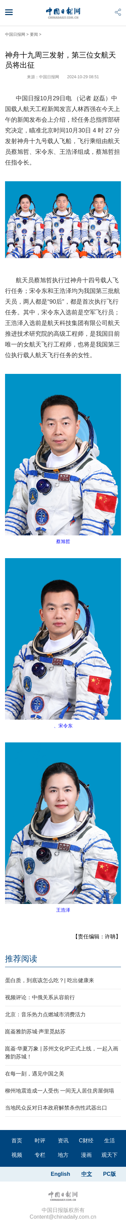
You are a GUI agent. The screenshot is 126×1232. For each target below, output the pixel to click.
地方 (63, 1155)
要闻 (34, 34)
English (60, 1174)
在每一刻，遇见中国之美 (34, 1073)
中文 (86, 1174)
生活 (109, 1140)
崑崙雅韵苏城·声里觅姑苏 (35, 1031)
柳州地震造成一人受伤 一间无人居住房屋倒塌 (59, 1091)
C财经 (86, 1140)
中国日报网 (15, 34)
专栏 (40, 1155)
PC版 (109, 1174)
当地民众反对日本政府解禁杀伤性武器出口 (56, 1108)
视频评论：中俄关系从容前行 (40, 997)
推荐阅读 (21, 958)
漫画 (86, 1155)
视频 (16, 1155)
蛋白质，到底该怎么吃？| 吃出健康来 (49, 980)
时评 (40, 1140)
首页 (16, 1140)
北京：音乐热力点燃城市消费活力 (45, 1014)
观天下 (109, 1155)
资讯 (63, 1140)
